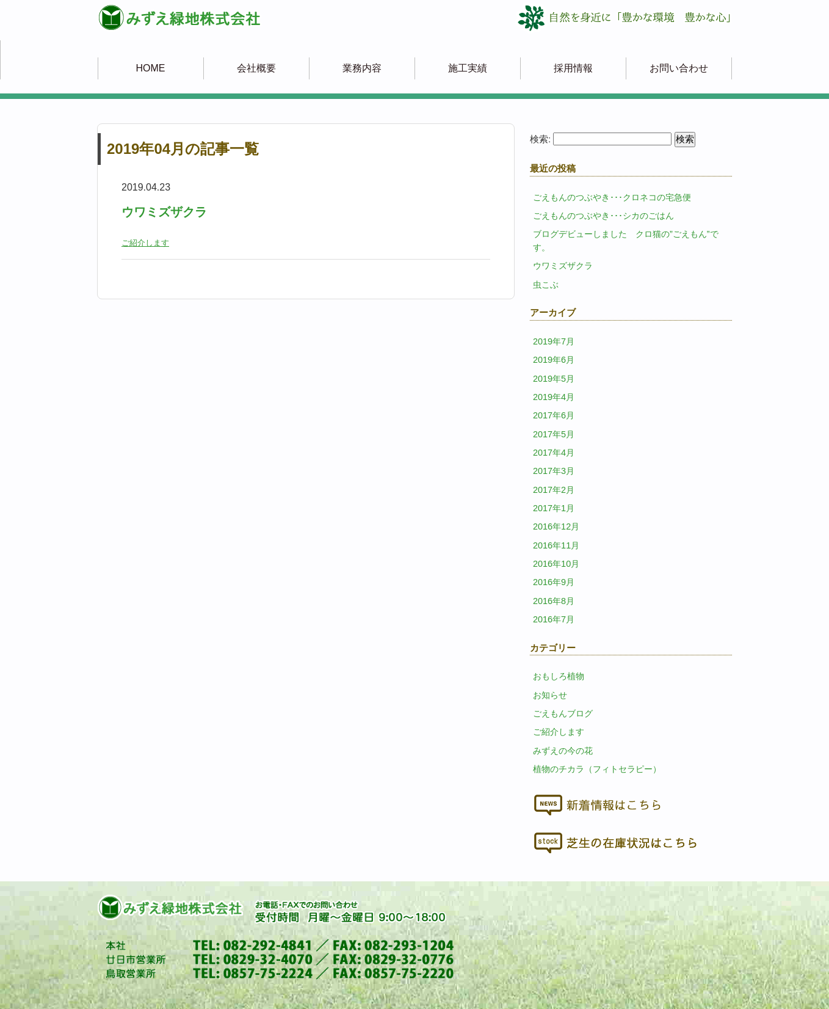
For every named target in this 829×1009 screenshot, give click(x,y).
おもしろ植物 (558, 676)
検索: (540, 139)
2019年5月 (553, 379)
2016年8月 (553, 601)
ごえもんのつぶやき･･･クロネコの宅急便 (612, 197)
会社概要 (256, 68)
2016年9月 (553, 582)
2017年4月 (553, 452)
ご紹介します (145, 242)
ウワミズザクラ (164, 212)
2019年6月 (553, 360)
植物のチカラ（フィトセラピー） (597, 769)
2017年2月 (553, 490)
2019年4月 (553, 397)
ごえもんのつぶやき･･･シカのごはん (603, 215)
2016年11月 (556, 545)
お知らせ (550, 695)
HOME (150, 68)
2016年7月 (553, 619)
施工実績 (467, 68)
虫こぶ (546, 285)
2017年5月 (553, 434)
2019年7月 (553, 341)
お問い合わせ (679, 68)
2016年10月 (556, 564)
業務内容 (362, 68)
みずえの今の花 (563, 751)
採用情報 (573, 68)
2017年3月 (553, 471)
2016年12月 (556, 526)
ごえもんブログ (563, 713)
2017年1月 (553, 508)
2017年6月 (553, 415)
